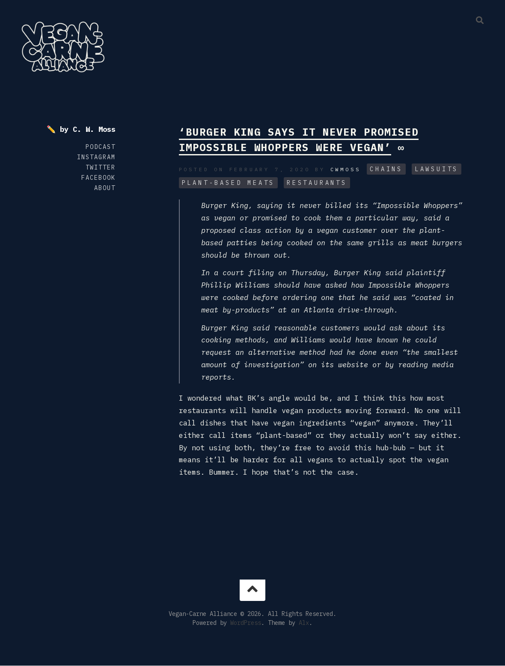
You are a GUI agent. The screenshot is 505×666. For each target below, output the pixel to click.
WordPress (245, 623)
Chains (386, 169)
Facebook (98, 177)
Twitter (101, 167)
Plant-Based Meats (228, 183)
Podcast (101, 147)
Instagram (96, 157)
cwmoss (345, 169)
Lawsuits (436, 169)
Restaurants (317, 183)
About (105, 188)
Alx (304, 623)
